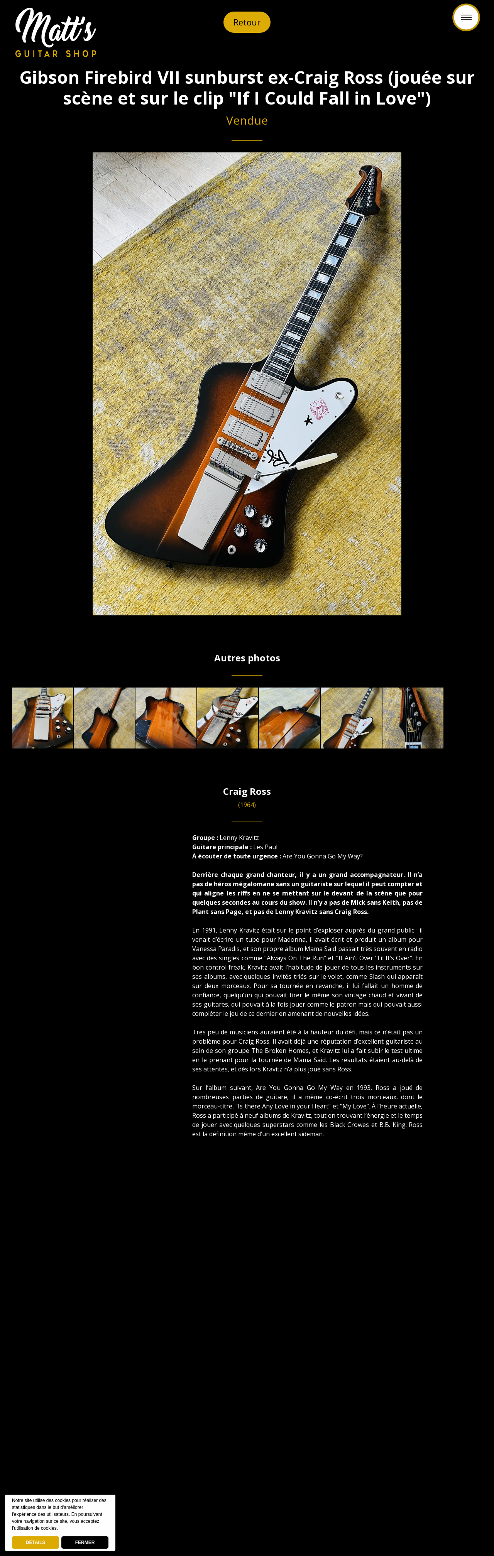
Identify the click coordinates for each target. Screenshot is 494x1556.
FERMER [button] (85, 1542)
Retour (247, 22)
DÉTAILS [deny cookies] (35, 1542)
